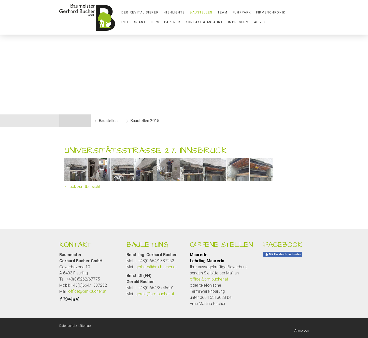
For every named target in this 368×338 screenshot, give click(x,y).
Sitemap (85, 326)
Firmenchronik (270, 12)
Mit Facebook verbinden (282, 254)
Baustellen (201, 12)
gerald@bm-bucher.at (154, 293)
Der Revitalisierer (140, 12)
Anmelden (301, 330)
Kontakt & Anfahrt (204, 22)
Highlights (174, 12)
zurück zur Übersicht (82, 186)
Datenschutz (68, 326)
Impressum (238, 22)
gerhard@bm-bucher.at (156, 266)
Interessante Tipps (140, 22)
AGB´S (259, 22)
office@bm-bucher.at (87, 291)
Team (223, 12)
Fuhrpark (242, 12)
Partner (172, 22)
